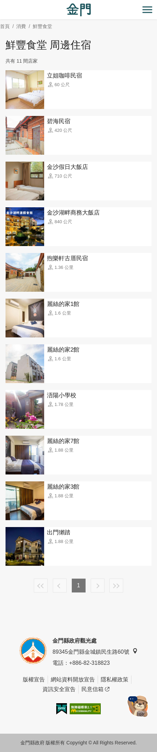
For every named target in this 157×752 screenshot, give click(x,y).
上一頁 (60, 585)
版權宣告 (34, 679)
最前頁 (41, 585)
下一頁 (98, 585)
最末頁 (116, 585)
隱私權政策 (114, 679)
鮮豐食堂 (42, 26)
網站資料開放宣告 (73, 679)
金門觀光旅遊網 (78, 10)
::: (2, 4)
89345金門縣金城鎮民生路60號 (94, 651)
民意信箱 (95, 689)
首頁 (5, 26)
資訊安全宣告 (59, 689)
